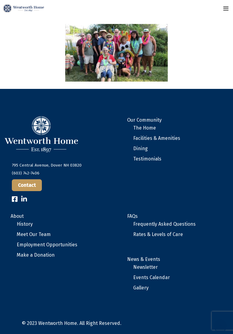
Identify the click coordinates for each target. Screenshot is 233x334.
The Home (144, 128)
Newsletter (145, 267)
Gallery (141, 288)
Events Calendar (151, 277)
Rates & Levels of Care (158, 234)
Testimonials (147, 159)
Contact (27, 185)
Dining (140, 148)
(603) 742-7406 (25, 173)
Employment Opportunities (47, 245)
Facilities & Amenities (156, 138)
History (25, 224)
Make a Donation (36, 255)
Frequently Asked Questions (164, 224)
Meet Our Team (34, 234)
